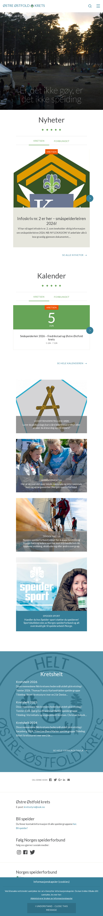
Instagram (19, 852)
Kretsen (39, 140)
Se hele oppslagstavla (68, 750)
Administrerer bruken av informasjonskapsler (52, 898)
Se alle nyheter (72, 255)
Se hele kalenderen (70, 363)
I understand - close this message (51, 908)
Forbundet (61, 141)
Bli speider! (22, 828)
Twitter (32, 852)
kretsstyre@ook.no (34, 806)
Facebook (25, 852)
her (74, 823)
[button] (89, 198)
